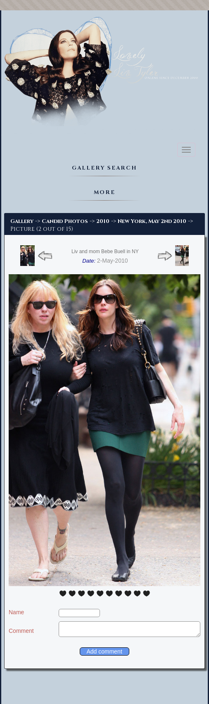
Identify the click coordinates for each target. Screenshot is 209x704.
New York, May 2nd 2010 (152, 221)
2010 (102, 221)
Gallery (21, 221)
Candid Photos (65, 221)
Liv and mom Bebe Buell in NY (105, 251)
